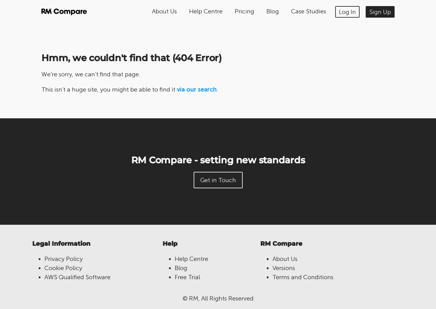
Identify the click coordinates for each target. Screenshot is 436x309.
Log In (347, 12)
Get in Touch (218, 180)
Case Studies (308, 11)
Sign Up (380, 12)
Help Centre (206, 11)
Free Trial (187, 277)
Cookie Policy (63, 268)
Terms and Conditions (302, 277)
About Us (164, 11)
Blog (272, 11)
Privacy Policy (63, 258)
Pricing (244, 11)
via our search (197, 89)
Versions (283, 268)
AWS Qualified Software (77, 277)
